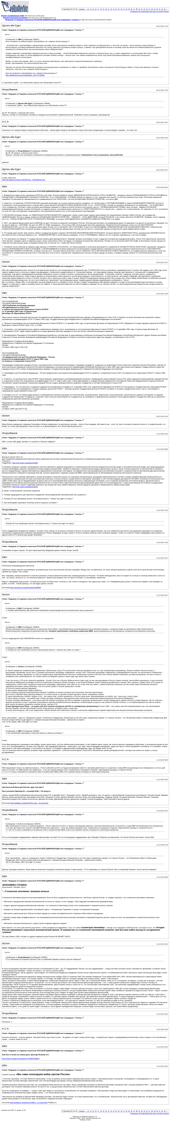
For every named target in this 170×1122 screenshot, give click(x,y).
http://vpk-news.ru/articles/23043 (25, 487)
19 (103, 9)
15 (93, 9)
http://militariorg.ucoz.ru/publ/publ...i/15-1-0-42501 (25, 75)
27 (124, 9)
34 (142, 9)
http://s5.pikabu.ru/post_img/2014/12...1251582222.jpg (23, 180)
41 (159, 9)
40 (157, 9)
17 (98, 9)
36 (147, 9)
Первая (81, 9)
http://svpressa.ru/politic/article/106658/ (25, 588)
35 (144, 9)
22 (111, 9)
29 (129, 9)
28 (126, 9)
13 (88, 9)
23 (113, 9)
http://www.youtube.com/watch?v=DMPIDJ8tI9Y (21, 1059)
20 (106, 9)
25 (119, 9)
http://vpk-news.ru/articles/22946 (25, 463)
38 (152, 9)
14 (90, 9)
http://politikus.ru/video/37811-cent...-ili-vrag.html (29, 803)
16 (96, 9)
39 (154, 9)
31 (134, 9)
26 (121, 9)
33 (139, 9)
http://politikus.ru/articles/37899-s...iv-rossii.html (28, 1103)
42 (162, 9)
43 (164, 9)
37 (149, 9)
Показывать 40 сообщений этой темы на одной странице (149, 11)
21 (108, 9)
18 (101, 9)
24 (116, 9)
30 (131, 9)
